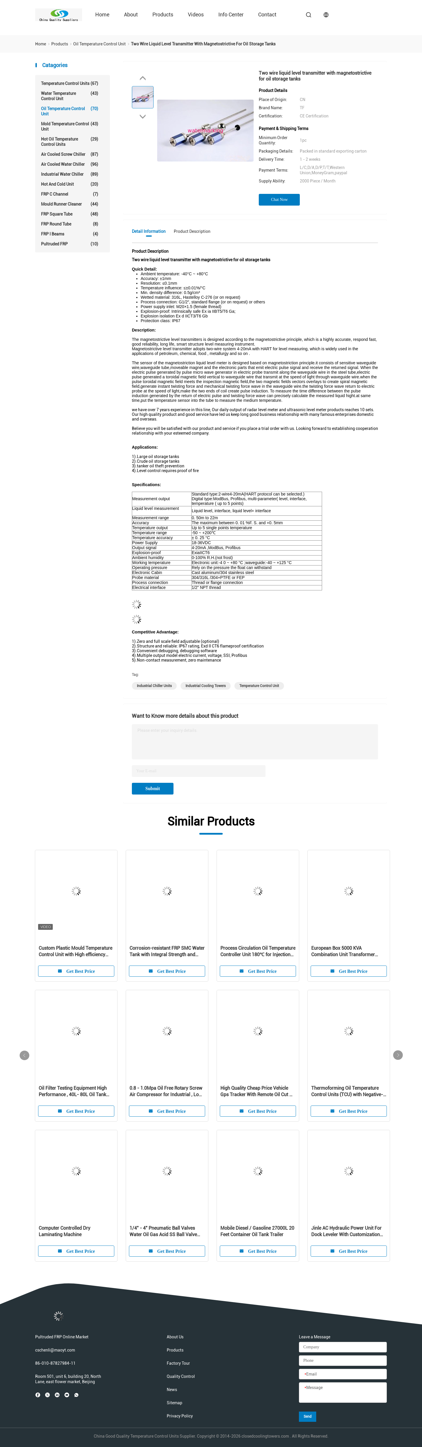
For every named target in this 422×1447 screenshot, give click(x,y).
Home (102, 14)
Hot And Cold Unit (69, 184)
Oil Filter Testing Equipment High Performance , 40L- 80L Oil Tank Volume (73, 1091)
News (172, 1389)
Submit (152, 788)
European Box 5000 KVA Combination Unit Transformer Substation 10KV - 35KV (343, 951)
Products (162, 14)
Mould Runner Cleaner (69, 204)
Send (308, 1416)
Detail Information (149, 231)
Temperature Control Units (69, 83)
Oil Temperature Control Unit (69, 111)
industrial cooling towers (206, 686)
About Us (175, 1337)
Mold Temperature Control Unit (69, 126)
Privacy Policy (180, 1416)
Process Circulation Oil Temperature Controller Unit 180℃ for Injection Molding (257, 951)
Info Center (231, 14)
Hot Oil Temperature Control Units (69, 141)
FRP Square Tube (69, 214)
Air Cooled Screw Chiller (69, 154)
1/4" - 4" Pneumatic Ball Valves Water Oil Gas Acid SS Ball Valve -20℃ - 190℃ (163, 1231)
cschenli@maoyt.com (55, 1350)
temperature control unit (259, 686)
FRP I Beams (69, 234)
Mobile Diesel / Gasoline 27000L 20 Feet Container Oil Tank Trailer (257, 1231)
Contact (267, 14)
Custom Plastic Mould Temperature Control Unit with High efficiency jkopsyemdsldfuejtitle (75, 951)
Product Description (192, 231)
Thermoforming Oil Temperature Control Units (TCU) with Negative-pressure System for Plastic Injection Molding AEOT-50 (347, 1091)
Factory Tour (178, 1363)
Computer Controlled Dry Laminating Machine (64, 1231)
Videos (196, 14)
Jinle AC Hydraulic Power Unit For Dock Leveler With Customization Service (346, 1231)
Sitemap (174, 1402)
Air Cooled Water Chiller (69, 164)
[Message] (343, 1393)
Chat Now (279, 199)
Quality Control (181, 1376)
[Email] (343, 1374)
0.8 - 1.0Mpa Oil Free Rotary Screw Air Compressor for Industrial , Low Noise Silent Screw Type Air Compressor (166, 1091)
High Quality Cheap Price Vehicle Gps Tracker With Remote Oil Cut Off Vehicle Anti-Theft (257, 1091)
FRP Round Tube (69, 224)
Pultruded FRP (69, 244)
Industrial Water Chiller (69, 174)
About (131, 14)
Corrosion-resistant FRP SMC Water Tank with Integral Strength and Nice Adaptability (167, 951)
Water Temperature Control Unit (69, 96)
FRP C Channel (69, 194)
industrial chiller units (154, 686)
